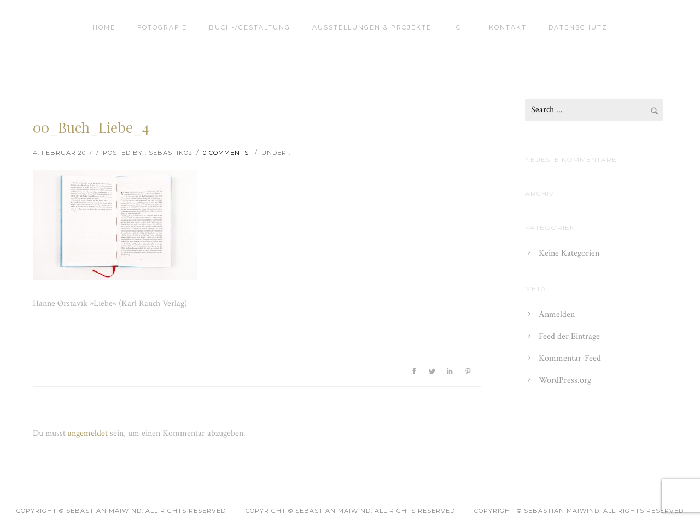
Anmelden (557, 314)
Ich (460, 27)
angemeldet (88, 433)
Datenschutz (578, 27)
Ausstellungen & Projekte (371, 27)
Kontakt (508, 27)
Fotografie (162, 27)
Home (103, 27)
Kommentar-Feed (570, 358)
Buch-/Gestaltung (249, 27)
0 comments (226, 153)
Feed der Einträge (569, 336)
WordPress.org (565, 380)
